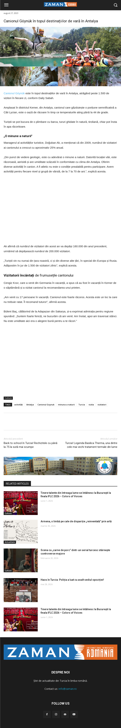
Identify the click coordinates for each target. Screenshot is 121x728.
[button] (116, 5)
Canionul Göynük (14, 93)
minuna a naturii (66, 404)
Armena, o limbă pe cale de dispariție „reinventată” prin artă (76, 521)
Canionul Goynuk (46, 404)
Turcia (81, 404)
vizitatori (102, 404)
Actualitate (10, 542)
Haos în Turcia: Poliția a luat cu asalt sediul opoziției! (72, 579)
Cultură (8, 398)
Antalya (30, 404)
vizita (91, 404)
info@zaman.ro (68, 688)
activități (18, 404)
